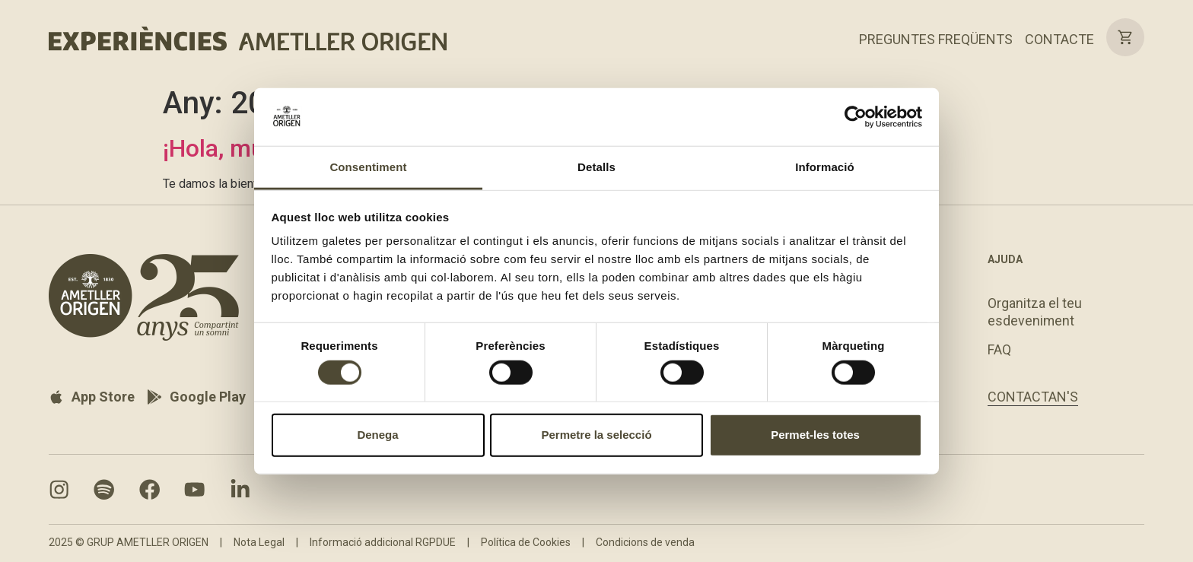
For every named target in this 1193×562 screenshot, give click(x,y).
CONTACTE (1059, 39)
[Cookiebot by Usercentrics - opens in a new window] (855, 117)
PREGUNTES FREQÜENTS (936, 39)
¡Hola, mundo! (237, 148)
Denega (377, 434)
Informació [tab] (824, 166)
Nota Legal (259, 544)
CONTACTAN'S (1033, 397)
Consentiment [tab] (367, 166)
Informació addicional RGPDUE (383, 544)
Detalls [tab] (596, 166)
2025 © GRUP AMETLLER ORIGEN (128, 544)
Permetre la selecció (596, 434)
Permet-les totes (815, 434)
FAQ (999, 349)
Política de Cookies (526, 544)
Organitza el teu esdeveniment (1035, 311)
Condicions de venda (645, 544)
